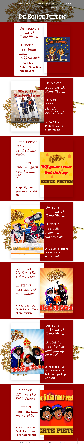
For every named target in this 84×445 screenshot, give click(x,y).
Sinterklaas (30, 4)
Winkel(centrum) (57, 7)
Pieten (40, 4)
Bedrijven (69, 4)
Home (21, 4)
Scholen (44, 7)
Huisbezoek (50, 4)
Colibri (62, 443)
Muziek (60, 4)
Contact (70, 7)
